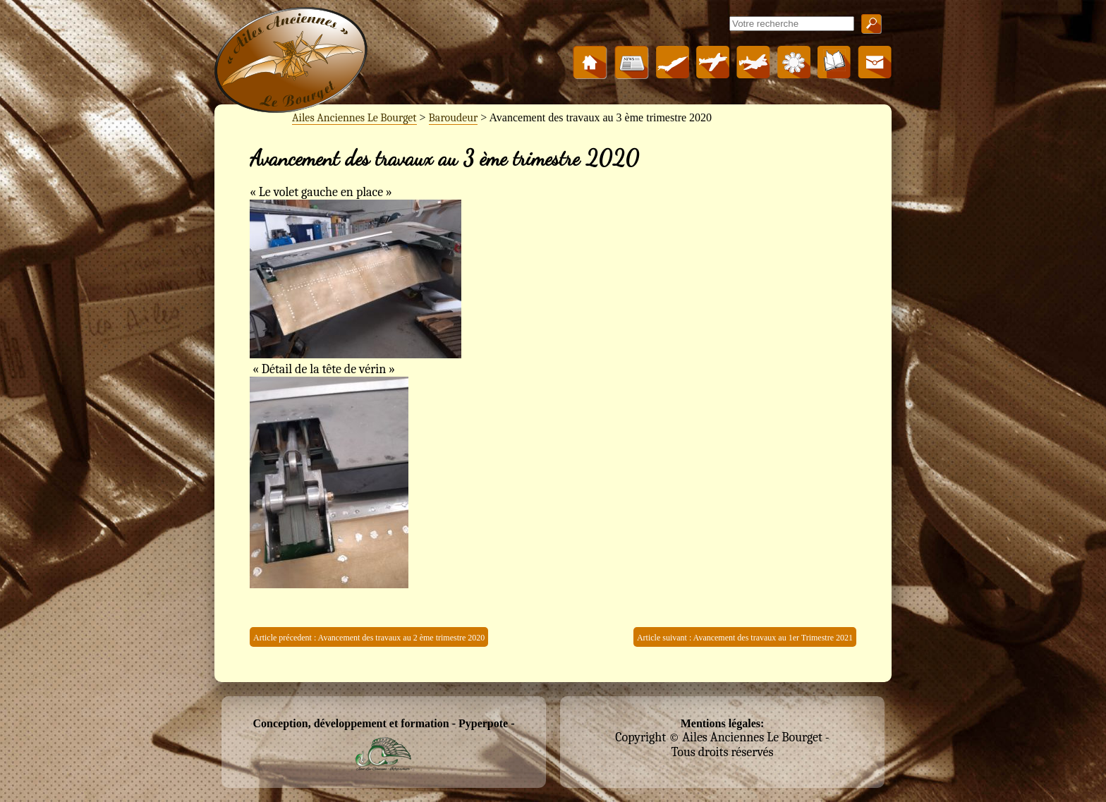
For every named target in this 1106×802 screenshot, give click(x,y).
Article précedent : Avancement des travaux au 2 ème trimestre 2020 (369, 638)
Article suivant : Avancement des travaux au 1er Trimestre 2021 (745, 638)
